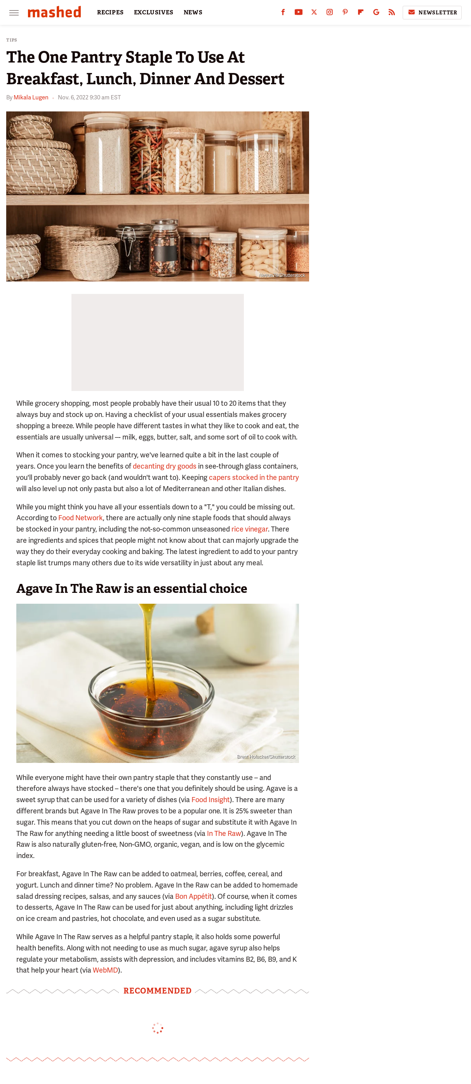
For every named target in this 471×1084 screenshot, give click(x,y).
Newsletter (432, 12)
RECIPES (110, 12)
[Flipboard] (360, 13)
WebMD (105, 970)
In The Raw (224, 833)
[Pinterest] (345, 13)
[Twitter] (314, 13)
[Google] (376, 13)
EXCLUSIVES (154, 12)
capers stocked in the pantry (254, 477)
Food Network (80, 517)
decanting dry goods (164, 466)
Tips (11, 40)
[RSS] (391, 13)
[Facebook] (283, 13)
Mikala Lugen (31, 97)
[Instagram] (329, 13)
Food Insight (210, 799)
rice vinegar (249, 529)
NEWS (193, 12)
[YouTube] (298, 13)
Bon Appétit (193, 896)
